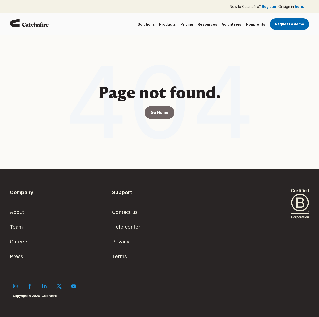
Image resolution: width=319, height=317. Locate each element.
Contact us (125, 212)
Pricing (186, 24)
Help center (126, 227)
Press (16, 256)
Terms (119, 256)
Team (16, 227)
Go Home (159, 112)
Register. (270, 6)
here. (299, 6)
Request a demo (289, 24)
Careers (19, 242)
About (17, 212)
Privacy (120, 242)
